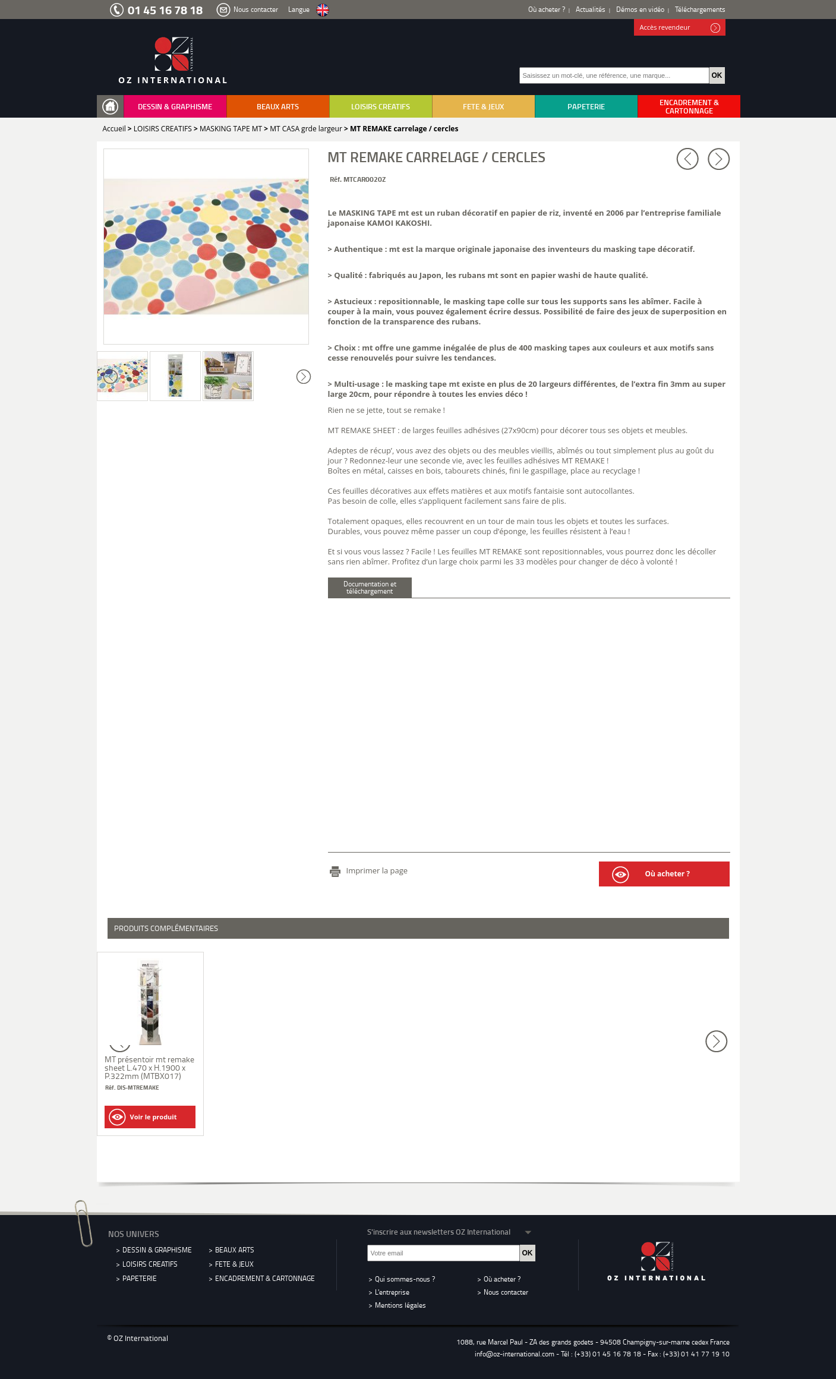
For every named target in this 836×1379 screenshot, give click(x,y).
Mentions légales (400, 1305)
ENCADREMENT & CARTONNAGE (689, 106)
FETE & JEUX (483, 106)
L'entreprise (392, 1292)
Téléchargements (700, 9)
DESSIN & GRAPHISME (175, 106)
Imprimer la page (377, 870)
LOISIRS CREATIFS (380, 106)
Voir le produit (143, 1117)
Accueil (114, 129)
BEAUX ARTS (278, 106)
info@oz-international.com (514, 1354)
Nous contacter (256, 9)
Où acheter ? (546, 9)
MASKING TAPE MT (231, 129)
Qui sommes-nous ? (405, 1279)
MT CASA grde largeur (306, 129)
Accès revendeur (680, 28)
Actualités (590, 9)
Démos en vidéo (640, 9)
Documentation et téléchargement (369, 587)
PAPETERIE (586, 106)
